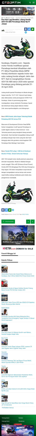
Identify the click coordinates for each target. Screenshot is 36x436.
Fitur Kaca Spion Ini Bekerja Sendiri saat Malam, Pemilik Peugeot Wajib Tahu (16, 333)
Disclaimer (21, 421)
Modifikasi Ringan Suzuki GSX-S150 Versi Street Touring (18, 242)
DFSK (3, 380)
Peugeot (4, 324)
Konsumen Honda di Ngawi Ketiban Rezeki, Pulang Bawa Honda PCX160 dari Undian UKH (17, 289)
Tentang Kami (5, 418)
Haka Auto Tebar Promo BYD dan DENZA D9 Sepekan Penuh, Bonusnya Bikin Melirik (17, 303)
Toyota (3, 366)
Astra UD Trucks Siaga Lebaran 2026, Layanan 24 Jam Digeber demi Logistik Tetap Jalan (16, 347)
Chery (3, 394)
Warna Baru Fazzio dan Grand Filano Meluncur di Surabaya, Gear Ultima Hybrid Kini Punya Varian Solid (17, 275)
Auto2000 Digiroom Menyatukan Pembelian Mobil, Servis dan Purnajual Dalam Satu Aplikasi (16, 375)
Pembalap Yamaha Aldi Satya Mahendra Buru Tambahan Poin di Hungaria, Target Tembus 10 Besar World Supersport (17, 318)
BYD (2, 294)
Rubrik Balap (5, 308)
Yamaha (3, 265)
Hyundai (3, 352)
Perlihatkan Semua (8, 407)
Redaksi (21, 418)
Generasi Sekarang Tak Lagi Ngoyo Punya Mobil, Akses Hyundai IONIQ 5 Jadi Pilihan (16, 361)
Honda (3, 279)
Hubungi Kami (5, 421)
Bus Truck (4, 338)
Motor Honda (25, 214)
